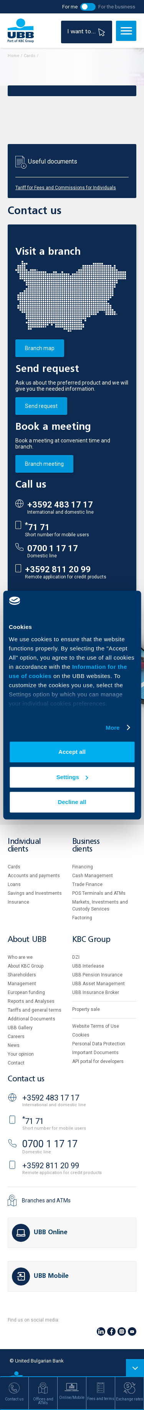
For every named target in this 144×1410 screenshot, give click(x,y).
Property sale (86, 1009)
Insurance (18, 902)
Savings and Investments (35, 893)
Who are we (20, 957)
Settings (72, 777)
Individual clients (24, 845)
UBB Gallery (20, 1027)
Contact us (26, 1079)
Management (22, 983)
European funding (26, 992)
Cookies (80, 1035)
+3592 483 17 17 (60, 504)
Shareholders (22, 975)
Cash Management (92, 875)
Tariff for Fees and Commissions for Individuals (65, 187)
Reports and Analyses (31, 1001)
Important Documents (95, 1052)
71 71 (37, 527)
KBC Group (91, 939)
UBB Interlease (88, 966)
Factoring (82, 917)
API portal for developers (98, 1061)
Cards (14, 867)
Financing (82, 867)
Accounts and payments (34, 875)
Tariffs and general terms (34, 1010)
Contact (16, 1063)
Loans (14, 884)
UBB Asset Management (98, 983)
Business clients (86, 845)
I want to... (87, 32)
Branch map (40, 348)
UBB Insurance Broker (95, 992)
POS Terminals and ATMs (99, 893)
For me (70, 7)
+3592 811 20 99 (58, 569)
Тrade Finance (87, 884)
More (112, 727)
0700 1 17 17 (52, 548)
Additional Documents (31, 1019)
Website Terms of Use (95, 1026)
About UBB (27, 939)
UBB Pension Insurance (97, 975)
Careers (16, 1036)
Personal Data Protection (98, 1043)
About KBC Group (25, 966)
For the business (116, 7)
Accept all (72, 751)
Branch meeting (44, 464)
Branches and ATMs (46, 1200)
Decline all (72, 802)
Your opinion (21, 1054)
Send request (41, 406)
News (14, 1045)
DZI (75, 957)
